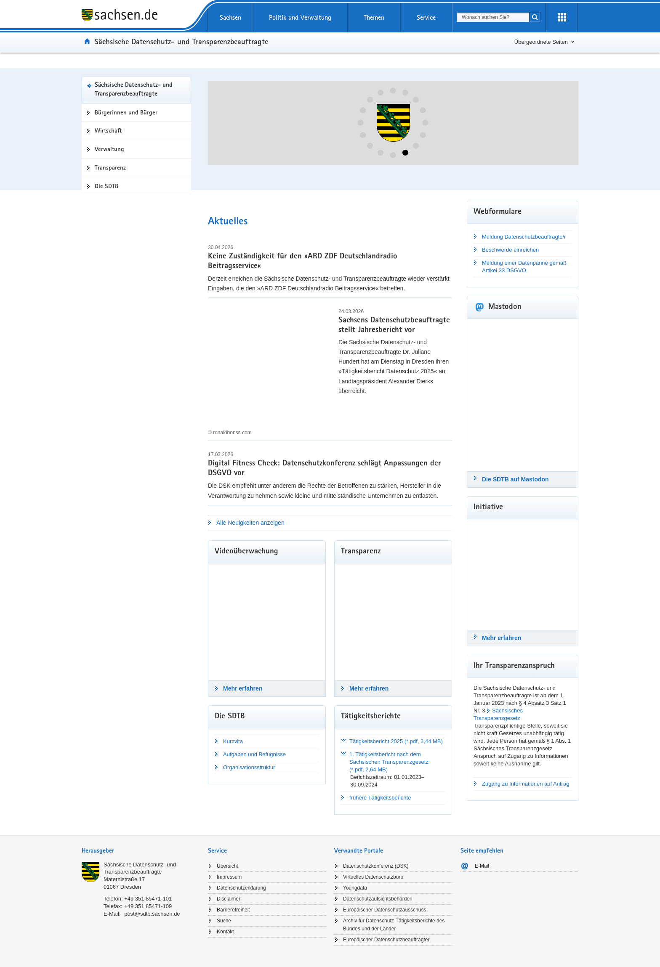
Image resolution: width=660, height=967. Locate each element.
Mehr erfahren (242, 688)
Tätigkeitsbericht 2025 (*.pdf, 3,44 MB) (396, 741)
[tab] (141, 851)
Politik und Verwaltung (300, 17)
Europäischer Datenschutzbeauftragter (386, 940)
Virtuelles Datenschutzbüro (373, 877)
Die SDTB (106, 186)
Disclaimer (228, 899)
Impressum (229, 877)
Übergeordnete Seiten (541, 42)
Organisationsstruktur (249, 767)
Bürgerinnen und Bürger (126, 112)
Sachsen (230, 17)
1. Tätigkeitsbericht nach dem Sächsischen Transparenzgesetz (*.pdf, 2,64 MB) (388, 762)
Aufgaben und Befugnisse (254, 754)
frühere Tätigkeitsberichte (380, 797)
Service (426, 17)
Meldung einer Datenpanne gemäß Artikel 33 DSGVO (524, 267)
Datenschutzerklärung (241, 888)
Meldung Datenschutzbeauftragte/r (524, 237)
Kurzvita (233, 741)
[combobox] (493, 17)
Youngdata (355, 888)
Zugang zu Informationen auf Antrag (525, 784)
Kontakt (225, 932)
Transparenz (110, 167)
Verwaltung (109, 149)
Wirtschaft (108, 130)
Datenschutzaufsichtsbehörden (377, 899)
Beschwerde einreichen (510, 250)
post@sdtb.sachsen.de (152, 914)
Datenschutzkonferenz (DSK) (375, 866)
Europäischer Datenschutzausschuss (384, 910)
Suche (224, 921)
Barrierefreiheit (233, 910)
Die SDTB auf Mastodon (515, 479)
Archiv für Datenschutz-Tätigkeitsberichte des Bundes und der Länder (393, 925)
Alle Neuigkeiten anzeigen (250, 522)
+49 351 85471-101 (148, 898)
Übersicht (227, 866)
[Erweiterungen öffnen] (562, 17)
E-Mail (482, 866)
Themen (374, 17)
